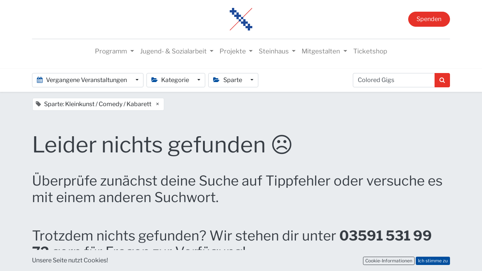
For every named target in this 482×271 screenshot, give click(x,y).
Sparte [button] (228, 80)
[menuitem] (370, 51)
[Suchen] (442, 80)
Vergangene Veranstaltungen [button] (82, 80)
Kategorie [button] (170, 80)
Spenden (428, 19)
